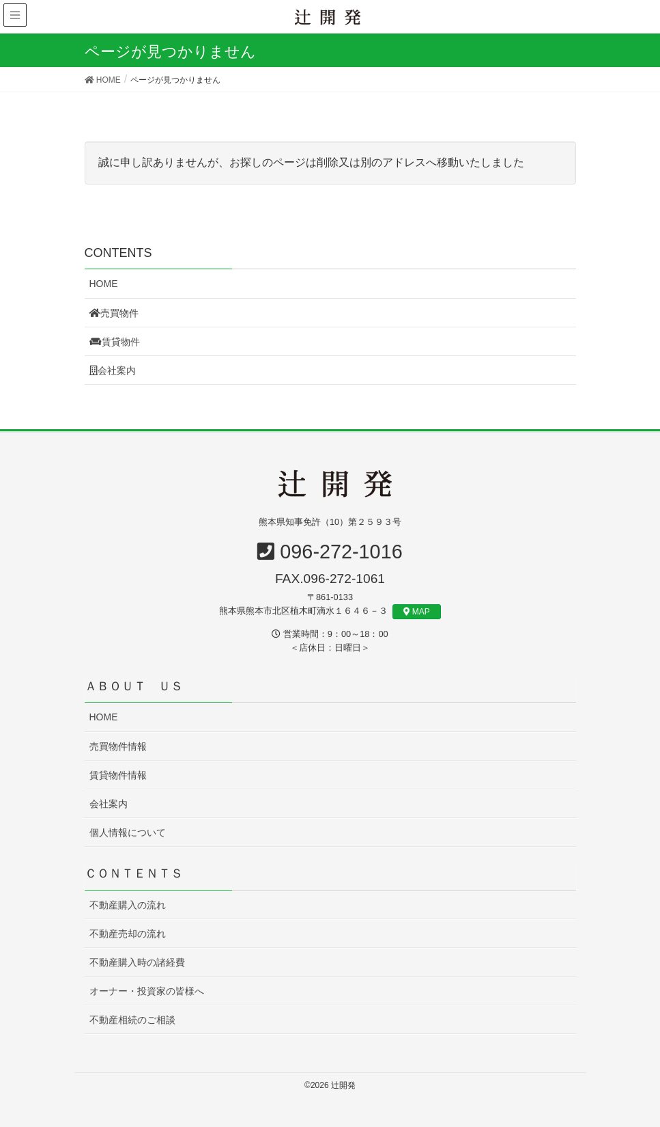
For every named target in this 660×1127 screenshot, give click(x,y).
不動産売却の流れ (127, 933)
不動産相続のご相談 (132, 1019)
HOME (103, 283)
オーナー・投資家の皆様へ (146, 991)
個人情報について (127, 832)
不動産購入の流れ (127, 904)
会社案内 (112, 370)
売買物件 (114, 313)
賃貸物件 (114, 341)
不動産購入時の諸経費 (137, 962)
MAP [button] (416, 611)
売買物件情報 (118, 746)
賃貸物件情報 (118, 775)
